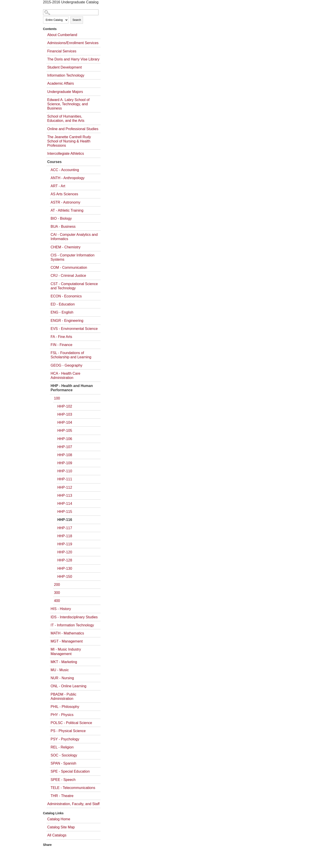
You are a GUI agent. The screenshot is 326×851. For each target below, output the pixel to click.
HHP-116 (64, 520)
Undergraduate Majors (65, 92)
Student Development (64, 67)
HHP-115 (64, 512)
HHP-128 (64, 560)
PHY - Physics (62, 715)
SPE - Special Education (70, 771)
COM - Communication (69, 267)
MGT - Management (67, 641)
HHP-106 (64, 439)
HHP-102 (64, 406)
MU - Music (60, 670)
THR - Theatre (62, 796)
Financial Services (62, 51)
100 (57, 398)
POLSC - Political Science (71, 723)
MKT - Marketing (64, 662)
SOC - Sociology (64, 755)
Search (76, 19)
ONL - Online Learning (69, 686)
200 (57, 585)
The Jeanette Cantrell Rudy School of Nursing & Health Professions (69, 141)
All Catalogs (56, 835)
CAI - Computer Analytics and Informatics (74, 237)
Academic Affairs (60, 83)
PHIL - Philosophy (65, 707)
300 (57, 593)
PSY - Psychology (65, 739)
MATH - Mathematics (67, 633)
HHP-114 (64, 503)
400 (57, 601)
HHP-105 (64, 430)
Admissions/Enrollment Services (73, 43)
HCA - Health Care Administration (66, 376)
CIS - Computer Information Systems (73, 257)
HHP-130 (64, 568)
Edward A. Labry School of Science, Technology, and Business (68, 104)
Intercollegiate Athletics (65, 153)
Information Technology (65, 75)
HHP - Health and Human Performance (72, 388)
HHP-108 (64, 455)
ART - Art (58, 186)
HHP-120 (64, 552)
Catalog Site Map (61, 827)
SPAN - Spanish (63, 763)
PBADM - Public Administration (64, 696)
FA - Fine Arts (61, 337)
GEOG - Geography (66, 365)
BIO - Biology (61, 218)
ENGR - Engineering (67, 320)
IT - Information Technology (72, 625)
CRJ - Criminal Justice (68, 275)
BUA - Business (63, 226)
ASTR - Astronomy (65, 202)
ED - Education (63, 304)
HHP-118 (64, 536)
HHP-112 (64, 487)
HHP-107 (64, 447)
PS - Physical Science (68, 731)
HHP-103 (64, 414)
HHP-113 (64, 495)
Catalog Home (58, 819)
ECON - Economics (66, 296)
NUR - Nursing (62, 678)
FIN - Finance (61, 345)
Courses (54, 162)
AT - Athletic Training (67, 210)
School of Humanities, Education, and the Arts (65, 118)
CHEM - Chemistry (66, 247)
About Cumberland (62, 35)
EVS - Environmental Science (74, 329)
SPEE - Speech (63, 780)
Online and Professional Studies (72, 129)
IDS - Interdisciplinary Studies (74, 617)
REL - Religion (62, 747)
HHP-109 (64, 463)
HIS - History (61, 609)
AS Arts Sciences (64, 194)
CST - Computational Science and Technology (74, 286)
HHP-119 (64, 544)
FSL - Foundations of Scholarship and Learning (71, 355)
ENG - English (62, 312)
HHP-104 (64, 422)
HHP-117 (64, 528)
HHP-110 (64, 471)
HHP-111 (64, 479)
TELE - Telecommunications (73, 788)
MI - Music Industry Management (66, 651)
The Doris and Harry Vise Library (73, 59)
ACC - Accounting (65, 170)
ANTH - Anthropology (68, 178)
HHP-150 (64, 576)
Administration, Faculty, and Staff (73, 804)
